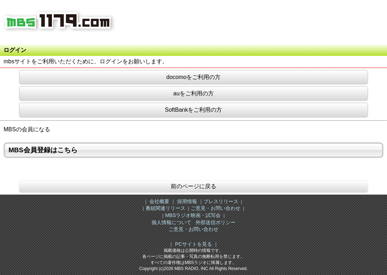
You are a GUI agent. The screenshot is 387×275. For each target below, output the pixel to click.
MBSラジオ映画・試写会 (193, 215)
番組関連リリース (165, 208)
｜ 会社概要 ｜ (159, 201)
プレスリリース (220, 201)
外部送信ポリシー (215, 222)
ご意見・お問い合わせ (215, 208)
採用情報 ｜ (189, 201)
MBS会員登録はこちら (43, 150)
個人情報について (171, 222)
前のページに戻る (193, 186)
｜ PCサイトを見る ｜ (193, 244)
